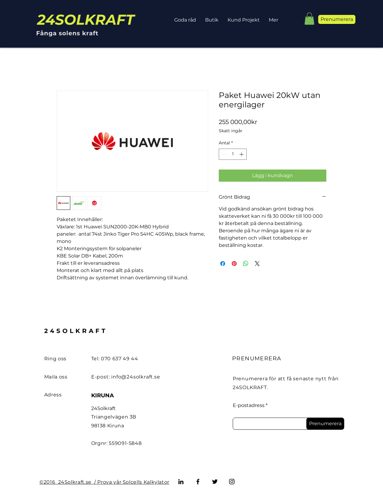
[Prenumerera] (325, 424)
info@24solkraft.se (135, 377)
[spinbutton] (232, 154)
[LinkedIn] (181, 481)
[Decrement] (223, 154)
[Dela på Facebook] (222, 263)
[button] (309, 18)
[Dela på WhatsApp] (245, 263)
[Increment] (242, 154)
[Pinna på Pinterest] (234, 263)
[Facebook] (197, 481)
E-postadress (249, 405)
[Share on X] (257, 263)
